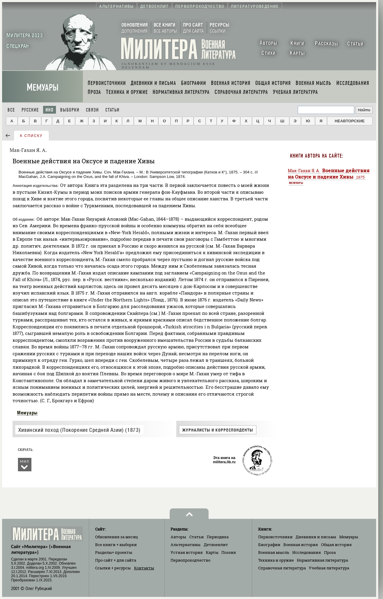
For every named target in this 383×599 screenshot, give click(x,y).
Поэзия (228, 552)
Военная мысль (273, 552)
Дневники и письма (316, 536)
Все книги (116, 544)
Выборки (69, 110)
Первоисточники (275, 536)
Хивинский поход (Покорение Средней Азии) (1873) (79, 430)
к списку (31, 136)
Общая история (336, 544)
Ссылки (113, 568)
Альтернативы (185, 544)
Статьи (112, 110)
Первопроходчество (190, 560)
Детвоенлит (216, 544)
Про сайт (115, 560)
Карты (212, 552)
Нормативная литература (322, 560)
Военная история (300, 544)
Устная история (187, 552)
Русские (30, 110)
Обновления (116, 536)
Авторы (178, 536)
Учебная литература (329, 568)
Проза (330, 552)
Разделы (113, 552)
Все (11, 110)
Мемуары (43, 87)
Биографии (269, 544)
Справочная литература (282, 568)
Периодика (218, 536)
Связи (92, 110)
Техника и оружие (276, 560)
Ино (49, 110)
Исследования (306, 552)
